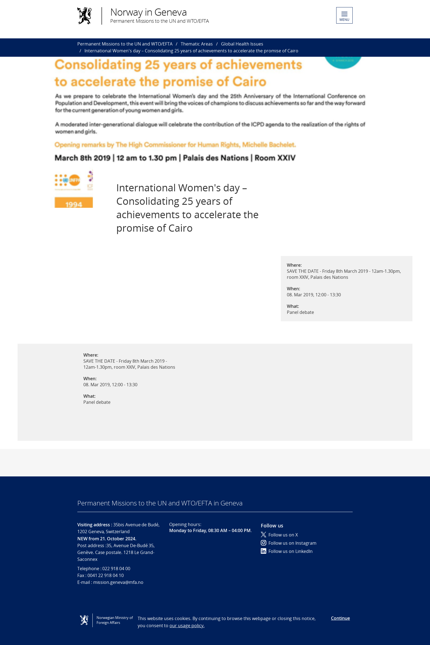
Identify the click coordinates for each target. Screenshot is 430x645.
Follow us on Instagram (288, 543)
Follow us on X (279, 535)
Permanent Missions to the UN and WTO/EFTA (124, 44)
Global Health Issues (242, 44)
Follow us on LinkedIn (287, 551)
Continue (340, 618)
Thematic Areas (197, 44)
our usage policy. (186, 626)
